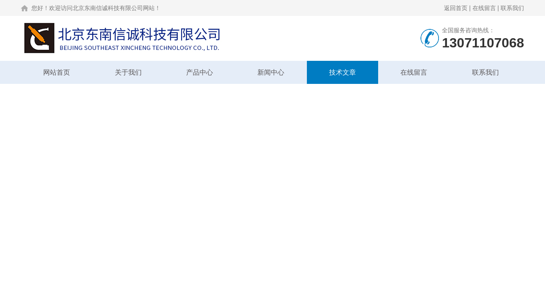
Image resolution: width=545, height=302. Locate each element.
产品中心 (199, 72)
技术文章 (342, 72)
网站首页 (56, 72)
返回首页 (455, 8)
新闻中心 (270, 72)
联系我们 (512, 8)
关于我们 (128, 72)
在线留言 (484, 8)
